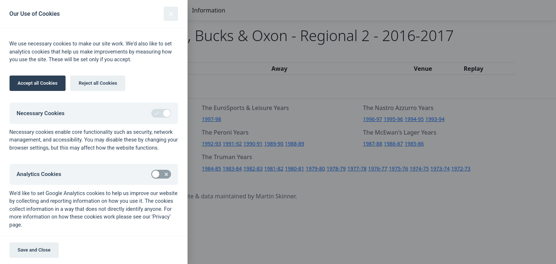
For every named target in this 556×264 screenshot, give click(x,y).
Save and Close (34, 250)
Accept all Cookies (38, 83)
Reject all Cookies (98, 83)
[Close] (171, 14)
